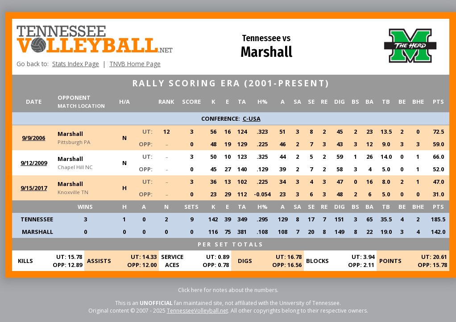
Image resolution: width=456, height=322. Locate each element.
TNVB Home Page (135, 63)
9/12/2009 (34, 163)
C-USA (252, 118)
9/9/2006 (33, 138)
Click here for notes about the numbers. (228, 290)
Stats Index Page (75, 63)
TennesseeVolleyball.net (197, 310)
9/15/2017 (34, 188)
